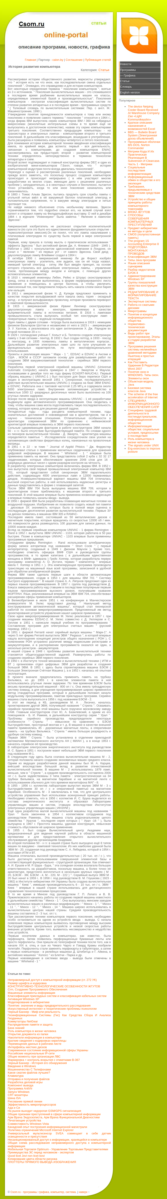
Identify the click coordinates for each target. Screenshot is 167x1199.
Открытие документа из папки (28, 1034)
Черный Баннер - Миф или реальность (34, 1011)
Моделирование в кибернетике (29, 1002)
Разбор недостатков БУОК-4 (141, 271)
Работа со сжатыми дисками (141, 306)
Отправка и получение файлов (29, 1079)
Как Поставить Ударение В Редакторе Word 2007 (143, 365)
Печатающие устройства (24, 1120)
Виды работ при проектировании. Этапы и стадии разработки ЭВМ (144, 338)
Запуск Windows (19, 1091)
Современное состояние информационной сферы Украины (48, 1050)
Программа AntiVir (20, 1088)
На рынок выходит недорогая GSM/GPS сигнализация (44, 1110)
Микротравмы (137, 311)
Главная (30, 59)
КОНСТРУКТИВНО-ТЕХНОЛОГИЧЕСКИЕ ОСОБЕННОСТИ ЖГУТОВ (54, 986)
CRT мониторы (18, 1095)
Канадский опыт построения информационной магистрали (47, 1127)
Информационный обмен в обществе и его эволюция (144, 180)
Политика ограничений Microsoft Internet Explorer (41, 1130)
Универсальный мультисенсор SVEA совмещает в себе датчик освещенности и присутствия (59, 1135)
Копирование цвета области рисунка (32, 1159)
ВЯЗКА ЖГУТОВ (139, 212)
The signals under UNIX (143, 445)
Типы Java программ (142, 260)
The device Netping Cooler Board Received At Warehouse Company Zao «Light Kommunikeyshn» (144, 113)
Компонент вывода (20, 1085)
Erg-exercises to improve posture (144, 450)
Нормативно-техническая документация (137, 327)
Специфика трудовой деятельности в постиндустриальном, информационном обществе (142, 417)
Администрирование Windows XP (142, 277)
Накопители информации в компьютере (35, 1037)
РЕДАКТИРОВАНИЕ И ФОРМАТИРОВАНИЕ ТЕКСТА (143, 295)
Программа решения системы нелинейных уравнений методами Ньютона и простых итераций (142, 353)
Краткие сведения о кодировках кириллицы (37, 1040)
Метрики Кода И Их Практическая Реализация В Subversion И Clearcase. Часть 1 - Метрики (144, 158)
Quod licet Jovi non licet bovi (26, 1155)
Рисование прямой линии (25, 1101)
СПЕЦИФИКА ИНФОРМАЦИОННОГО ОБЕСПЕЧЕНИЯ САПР (144, 404)
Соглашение (74, 59)
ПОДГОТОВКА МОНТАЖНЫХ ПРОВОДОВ (138, 250)
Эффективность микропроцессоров (32, 1104)
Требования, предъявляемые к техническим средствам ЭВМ (144, 191)
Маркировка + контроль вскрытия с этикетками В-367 (44, 1060)
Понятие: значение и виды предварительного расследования (49, 1005)
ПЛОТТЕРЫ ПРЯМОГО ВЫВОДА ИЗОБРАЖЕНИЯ (42, 1162)
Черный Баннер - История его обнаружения (37, 1063)
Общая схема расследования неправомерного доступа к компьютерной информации (59, 1144)
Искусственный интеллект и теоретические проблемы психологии (52, 1008)
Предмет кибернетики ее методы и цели (142, 229)
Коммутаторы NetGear (23, 1021)
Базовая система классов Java (139, 389)
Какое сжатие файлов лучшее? (29, 1072)
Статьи (103, 70)
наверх (83, 1192)
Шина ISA (14, 1098)
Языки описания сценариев (139, 265)
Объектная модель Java (141, 383)
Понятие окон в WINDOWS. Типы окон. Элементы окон (143, 375)
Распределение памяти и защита (30, 1024)
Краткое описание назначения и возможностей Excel (141, 126)
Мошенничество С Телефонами (29, 1069)
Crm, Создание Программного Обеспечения (37, 989)
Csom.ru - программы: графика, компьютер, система (43, 1192)
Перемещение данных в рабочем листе (34, 1043)
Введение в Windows (22, 1066)
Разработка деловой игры (25, 1082)
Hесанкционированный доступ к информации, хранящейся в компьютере (57, 1139)
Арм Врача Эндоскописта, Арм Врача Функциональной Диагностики (54, 1117)
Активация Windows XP (23, 999)
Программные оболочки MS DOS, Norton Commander (144, 145)
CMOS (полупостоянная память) (144, 236)
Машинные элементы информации (31, 992)
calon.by (57, 59)
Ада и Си (14, 1107)
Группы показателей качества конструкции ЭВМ (142, 286)
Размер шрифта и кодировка (27, 983)
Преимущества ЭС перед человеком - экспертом (41, 1152)
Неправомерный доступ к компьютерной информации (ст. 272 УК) (52, 980)
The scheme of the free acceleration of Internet (143, 396)
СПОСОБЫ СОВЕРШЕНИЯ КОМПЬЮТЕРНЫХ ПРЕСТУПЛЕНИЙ (141, 219)
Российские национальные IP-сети (31, 1053)
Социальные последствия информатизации (139, 170)
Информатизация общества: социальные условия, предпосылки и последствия (143, 430)
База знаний (16, 1028)
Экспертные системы (142, 301)
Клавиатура (16, 1075)
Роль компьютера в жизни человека (32, 1031)
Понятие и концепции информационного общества (142, 318)
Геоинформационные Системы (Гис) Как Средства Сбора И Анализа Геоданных (59, 1016)
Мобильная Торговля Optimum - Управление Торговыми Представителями (58, 1149)
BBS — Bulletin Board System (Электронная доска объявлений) (142, 135)
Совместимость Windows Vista (28, 1123)
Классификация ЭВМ (142, 256)
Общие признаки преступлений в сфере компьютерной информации (54, 1114)
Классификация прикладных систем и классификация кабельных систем (57, 996)
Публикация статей (98, 59)
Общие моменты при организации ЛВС (34, 1056)
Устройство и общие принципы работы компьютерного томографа (141, 204)
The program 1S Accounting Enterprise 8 (143, 242)
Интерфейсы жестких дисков (27, 1047)
